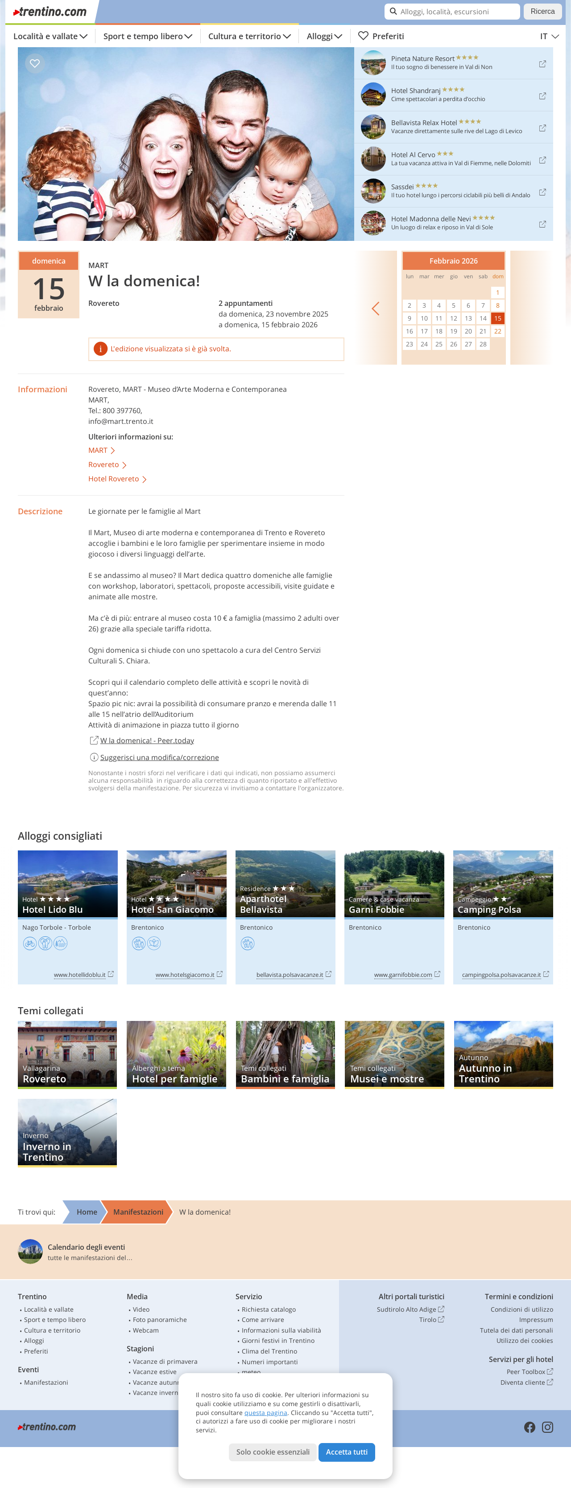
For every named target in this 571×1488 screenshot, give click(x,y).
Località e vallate (45, 36)
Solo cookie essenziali (273, 1452)
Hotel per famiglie (176, 1055)
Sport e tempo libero (143, 36)
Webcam (146, 1330)
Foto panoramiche (160, 1319)
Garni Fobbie (394, 917)
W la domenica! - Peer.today (141, 741)
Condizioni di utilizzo (522, 1309)
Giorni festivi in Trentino (278, 1340)
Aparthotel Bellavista (285, 917)
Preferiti (381, 36)
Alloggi (320, 36)
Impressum (536, 1319)
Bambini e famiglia (285, 1055)
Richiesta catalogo (269, 1309)
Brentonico (147, 927)
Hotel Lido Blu (68, 917)
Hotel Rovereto (118, 479)
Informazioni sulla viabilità (281, 1330)
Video (141, 1309)
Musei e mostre (394, 1055)
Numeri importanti (270, 1362)
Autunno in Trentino (503, 1055)
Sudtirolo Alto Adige (410, 1309)
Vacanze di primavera (165, 1361)
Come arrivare (263, 1319)
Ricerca (543, 11)
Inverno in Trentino (67, 1133)
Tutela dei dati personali (516, 1330)
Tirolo (431, 1319)
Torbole (79, 927)
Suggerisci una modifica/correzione (153, 757)
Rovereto (104, 303)
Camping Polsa (503, 917)
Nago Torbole (42, 927)
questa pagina (265, 1412)
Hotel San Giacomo (177, 917)
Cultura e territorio (244, 36)
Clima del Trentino (269, 1351)
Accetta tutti (347, 1452)
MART (102, 450)
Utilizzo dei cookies (525, 1340)
